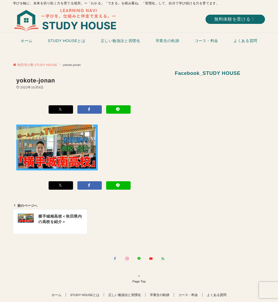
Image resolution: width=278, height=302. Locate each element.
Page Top (139, 278)
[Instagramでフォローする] (127, 258)
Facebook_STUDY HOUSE (208, 73)
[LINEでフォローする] (139, 258)
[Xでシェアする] (61, 109)
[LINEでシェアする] (118, 109)
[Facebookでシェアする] (89, 109)
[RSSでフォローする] (163, 258)
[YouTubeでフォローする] (151, 258)
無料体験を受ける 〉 (235, 19)
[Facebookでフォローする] (115, 258)
